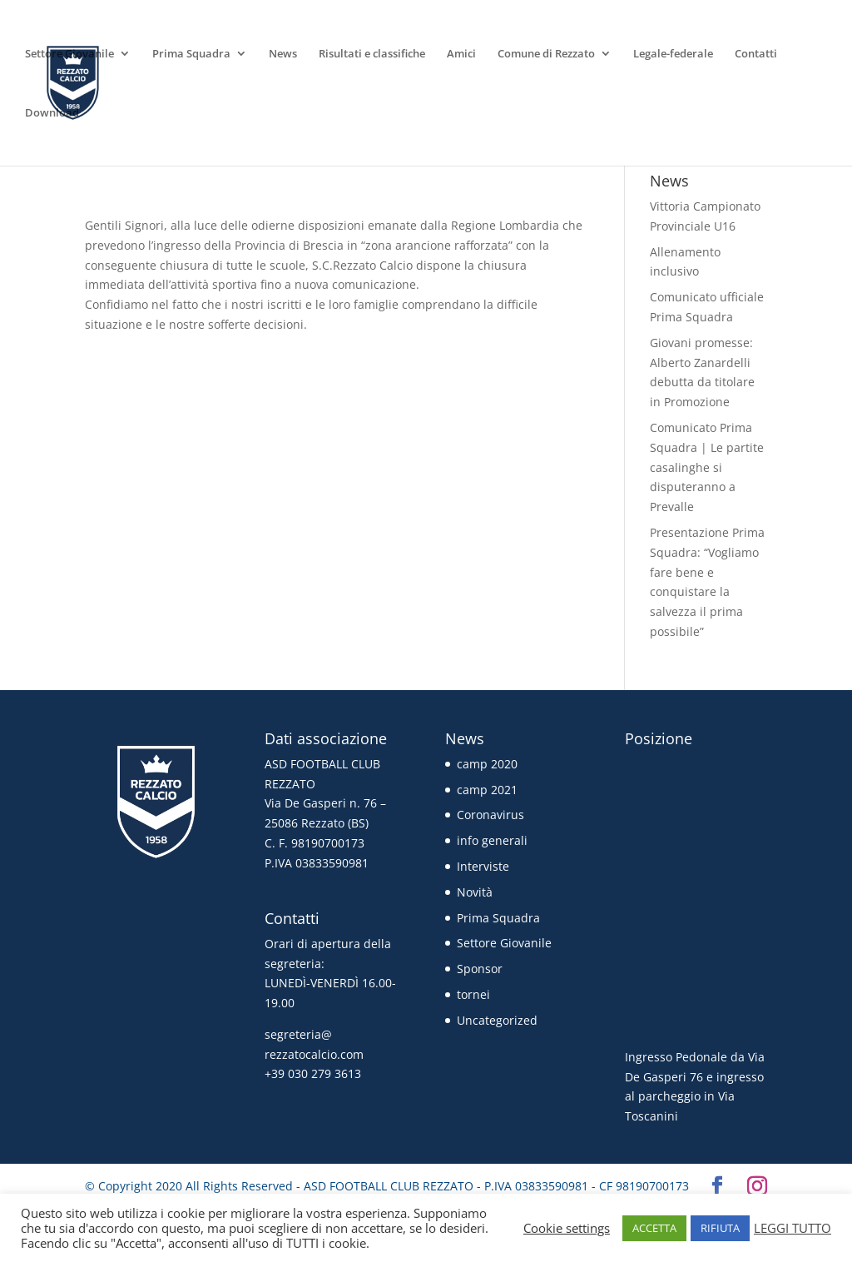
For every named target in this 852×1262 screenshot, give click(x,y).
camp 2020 (487, 764)
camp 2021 (487, 789)
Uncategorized (497, 1020)
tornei (473, 994)
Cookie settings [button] (566, 1227)
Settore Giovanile (69, 54)
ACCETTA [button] (654, 1227)
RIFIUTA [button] (720, 1227)
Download (52, 113)
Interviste (483, 866)
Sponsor (480, 968)
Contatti (756, 54)
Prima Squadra (191, 54)
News (283, 54)
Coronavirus (490, 814)
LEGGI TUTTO (792, 1227)
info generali (492, 840)
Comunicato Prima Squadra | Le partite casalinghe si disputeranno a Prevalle (707, 467)
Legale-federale (673, 54)
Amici (461, 54)
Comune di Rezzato (546, 54)
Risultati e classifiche (372, 54)
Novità (475, 892)
